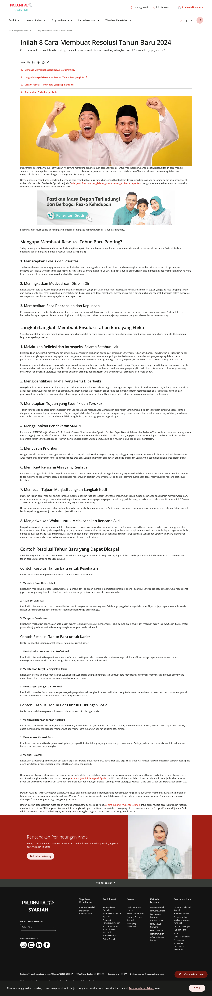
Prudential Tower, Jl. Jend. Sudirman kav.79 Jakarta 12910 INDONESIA (46, 974)
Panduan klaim (156, 920)
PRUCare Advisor (157, 910)
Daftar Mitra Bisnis (182, 936)
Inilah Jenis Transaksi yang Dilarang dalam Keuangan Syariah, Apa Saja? (106, 183)
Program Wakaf (157, 933)
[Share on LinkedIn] (33, 62)
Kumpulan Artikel (87, 907)
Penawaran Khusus (135, 913)
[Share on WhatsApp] (43, 62)
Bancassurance (110, 935)
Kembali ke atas (104, 882)
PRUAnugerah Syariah (96, 778)
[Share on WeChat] (28, 62)
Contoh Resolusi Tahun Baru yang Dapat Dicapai (49, 84)
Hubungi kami (180, 929)
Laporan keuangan (182, 926)
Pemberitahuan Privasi (141, 988)
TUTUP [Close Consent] (197, 988)
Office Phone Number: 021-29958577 (90, 974)
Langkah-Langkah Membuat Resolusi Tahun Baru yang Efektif (56, 77)
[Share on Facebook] (38, 62)
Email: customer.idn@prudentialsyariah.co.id (147, 974)
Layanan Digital (157, 907)
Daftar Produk (109, 939)
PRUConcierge (156, 930)
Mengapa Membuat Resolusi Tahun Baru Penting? (50, 70)
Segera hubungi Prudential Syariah (122, 804)
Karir (176, 933)
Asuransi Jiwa (78, 778)
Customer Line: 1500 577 (117, 974)
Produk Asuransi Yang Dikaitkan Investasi (110, 929)
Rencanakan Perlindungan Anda (41, 92)
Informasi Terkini (181, 913)
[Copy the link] (48, 62)
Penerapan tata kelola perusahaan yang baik (182, 920)
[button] (14, 20)
